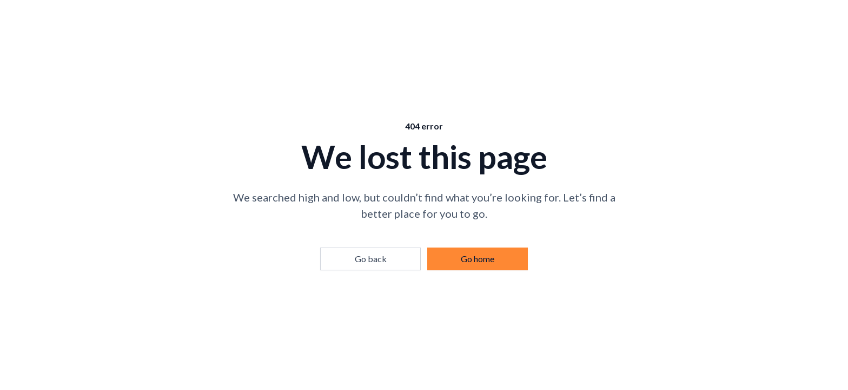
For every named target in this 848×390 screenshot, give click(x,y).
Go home (477, 258)
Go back (371, 258)
